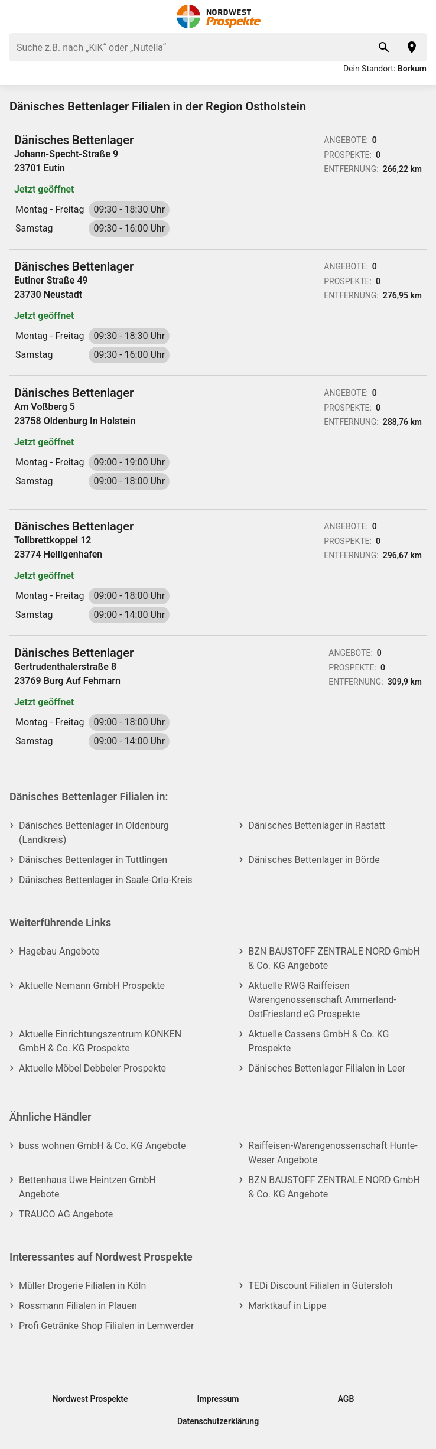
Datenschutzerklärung (218, 1421)
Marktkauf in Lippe (287, 1305)
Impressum (218, 1399)
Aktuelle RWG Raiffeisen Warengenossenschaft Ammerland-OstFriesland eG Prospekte (322, 1000)
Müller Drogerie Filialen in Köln (82, 1285)
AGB (346, 1399)
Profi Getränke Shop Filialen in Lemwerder (106, 1325)
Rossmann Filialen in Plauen (78, 1305)
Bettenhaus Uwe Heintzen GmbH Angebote (87, 1187)
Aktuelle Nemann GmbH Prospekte (92, 985)
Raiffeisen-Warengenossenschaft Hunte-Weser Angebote (332, 1152)
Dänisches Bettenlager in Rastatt (316, 825)
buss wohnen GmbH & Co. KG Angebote (102, 1145)
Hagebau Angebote (59, 951)
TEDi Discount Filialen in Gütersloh (320, 1285)
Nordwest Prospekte (90, 1399)
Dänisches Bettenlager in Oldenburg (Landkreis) (94, 832)
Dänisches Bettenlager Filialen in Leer (326, 1068)
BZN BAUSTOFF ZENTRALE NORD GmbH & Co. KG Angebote (334, 958)
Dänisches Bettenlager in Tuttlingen (93, 859)
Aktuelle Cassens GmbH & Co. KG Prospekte (318, 1041)
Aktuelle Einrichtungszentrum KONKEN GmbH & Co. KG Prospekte (100, 1041)
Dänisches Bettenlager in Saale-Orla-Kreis (106, 879)
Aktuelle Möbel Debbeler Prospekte (92, 1068)
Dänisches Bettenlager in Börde (313, 859)
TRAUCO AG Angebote (66, 1214)
